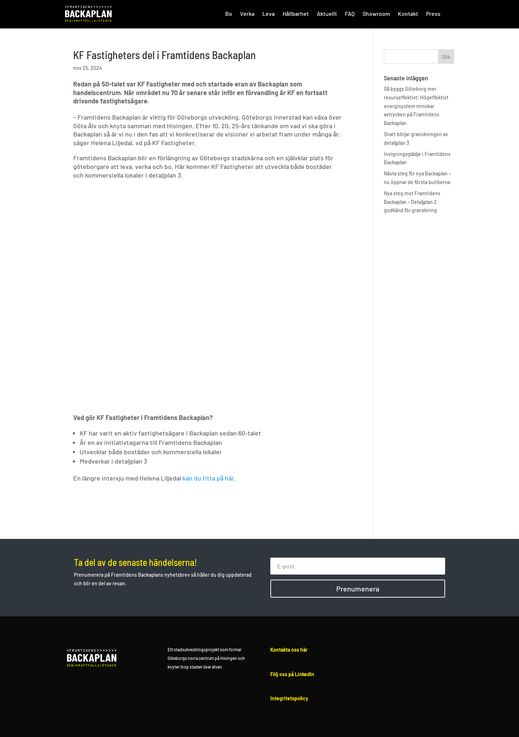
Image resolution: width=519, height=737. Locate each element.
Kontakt (408, 13)
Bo (228, 13)
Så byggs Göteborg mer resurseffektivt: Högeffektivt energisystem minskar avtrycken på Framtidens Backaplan (416, 106)
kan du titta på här (208, 478)
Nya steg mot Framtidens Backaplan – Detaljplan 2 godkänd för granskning (412, 202)
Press (433, 13)
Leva (268, 13)
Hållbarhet (296, 13)
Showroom (376, 13)
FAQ (350, 13)
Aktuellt (327, 13)
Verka (247, 13)
